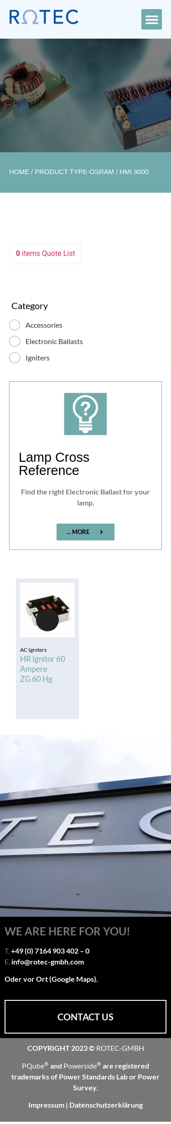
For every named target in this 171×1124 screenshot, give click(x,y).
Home (19, 171)
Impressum (47, 1104)
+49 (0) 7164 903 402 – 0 (50, 950)
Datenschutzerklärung (106, 1104)
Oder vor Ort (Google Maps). (51, 978)
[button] (151, 19)
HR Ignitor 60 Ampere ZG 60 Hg (42, 669)
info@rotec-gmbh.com (47, 961)
